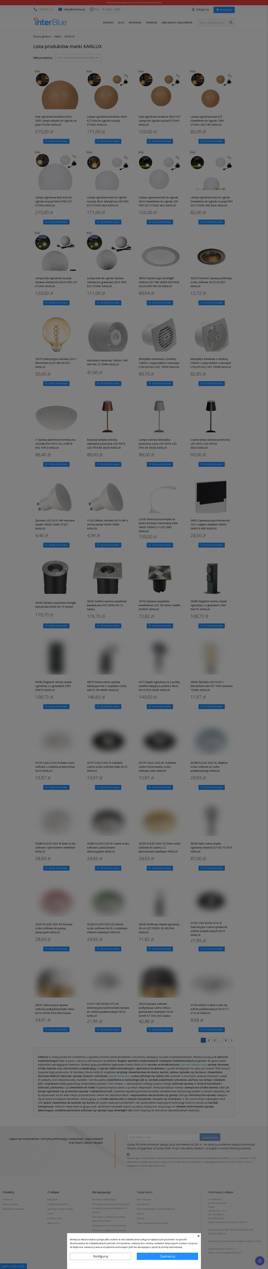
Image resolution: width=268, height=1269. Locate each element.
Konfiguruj (100, 1256)
